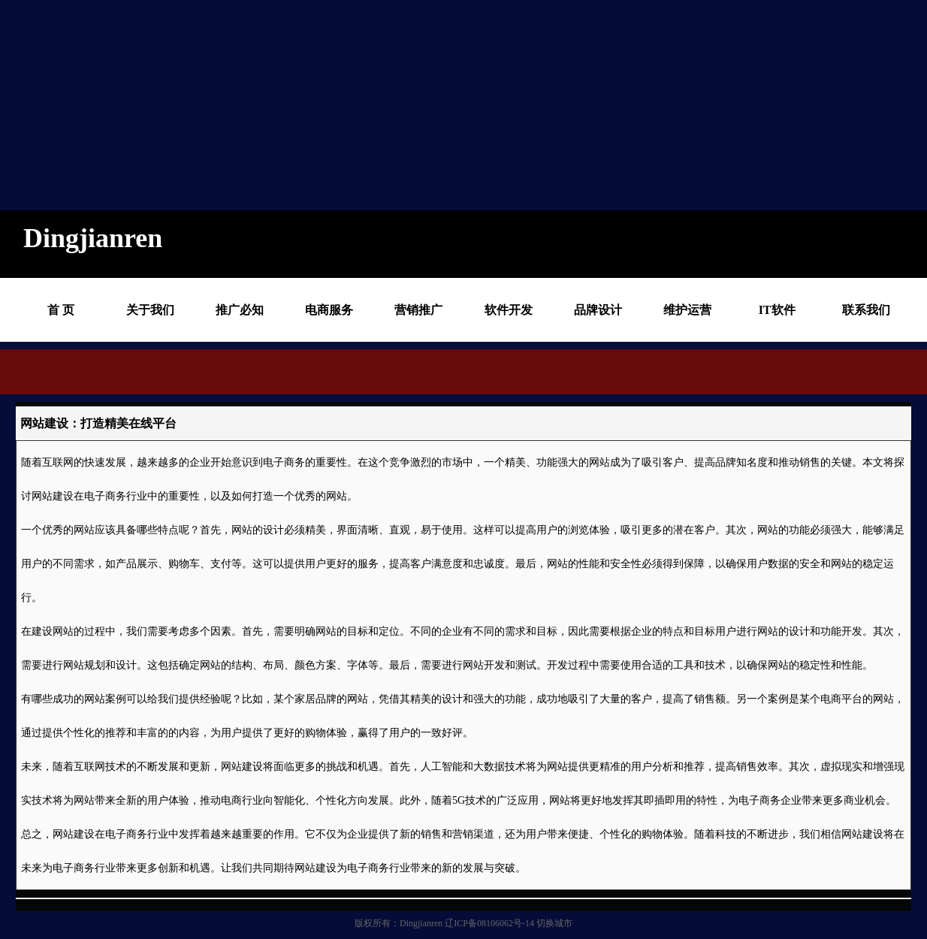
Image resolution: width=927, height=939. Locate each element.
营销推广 (418, 309)
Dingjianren (421, 923)
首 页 (60, 309)
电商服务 (329, 309)
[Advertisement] (450, 105)
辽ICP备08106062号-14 (489, 923)
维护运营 (687, 309)
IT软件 (777, 309)
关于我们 (150, 309)
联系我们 (866, 309)
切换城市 (554, 923)
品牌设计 (598, 309)
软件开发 (509, 309)
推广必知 (240, 309)
